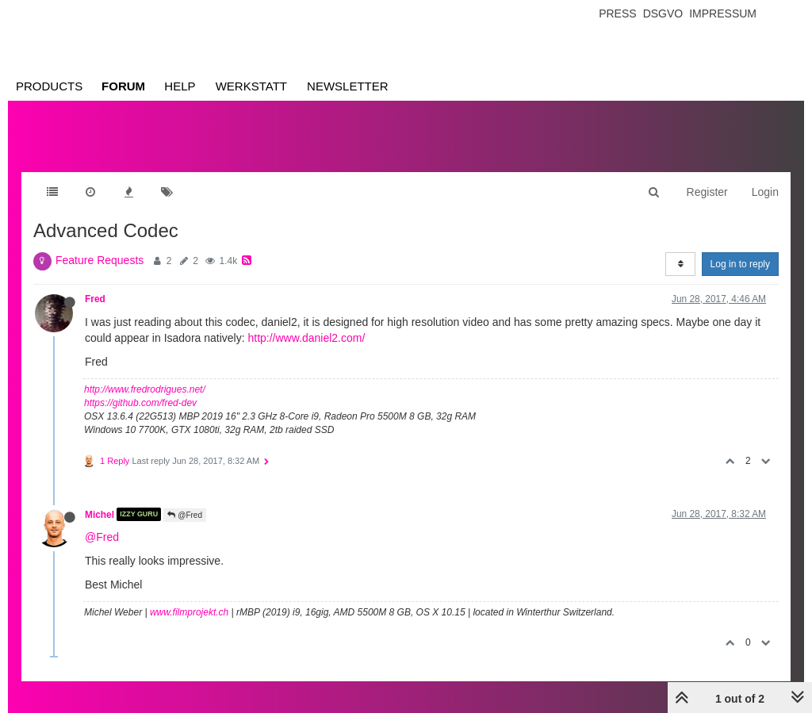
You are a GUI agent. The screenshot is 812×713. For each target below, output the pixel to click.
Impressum (722, 13)
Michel (99, 513)
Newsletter (348, 86)
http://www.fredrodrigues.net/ (144, 389)
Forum (123, 86)
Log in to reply (740, 264)
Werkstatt (251, 86)
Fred (95, 299)
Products (49, 86)
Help (179, 86)
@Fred (184, 515)
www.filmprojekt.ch (189, 612)
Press (617, 13)
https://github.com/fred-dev (140, 402)
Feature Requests (100, 260)
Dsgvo (663, 13)
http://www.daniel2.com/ (306, 338)
